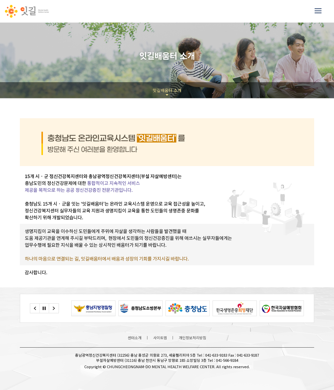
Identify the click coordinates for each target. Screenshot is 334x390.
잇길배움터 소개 (167, 90)
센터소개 (134, 337)
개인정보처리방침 (192, 337)
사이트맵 (160, 337)
